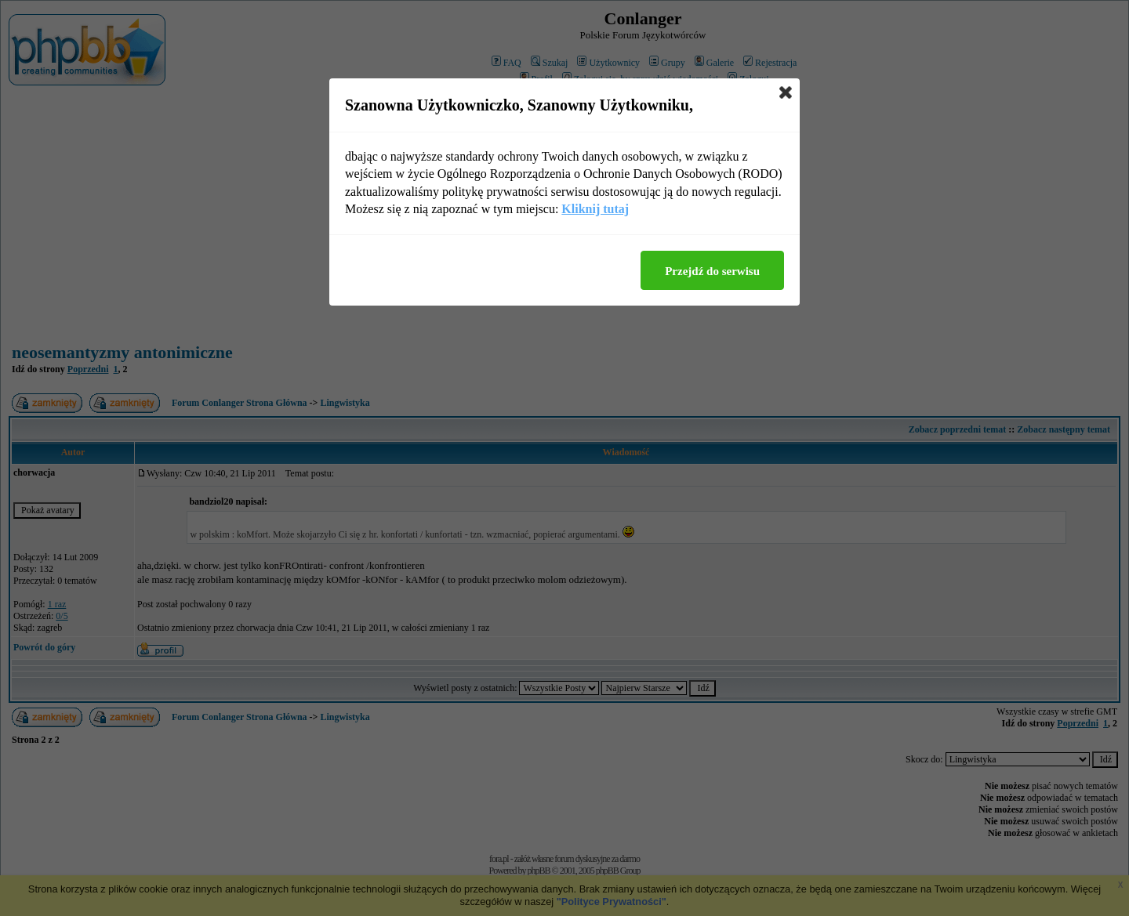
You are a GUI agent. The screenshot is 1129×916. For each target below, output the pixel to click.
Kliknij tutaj (595, 208)
